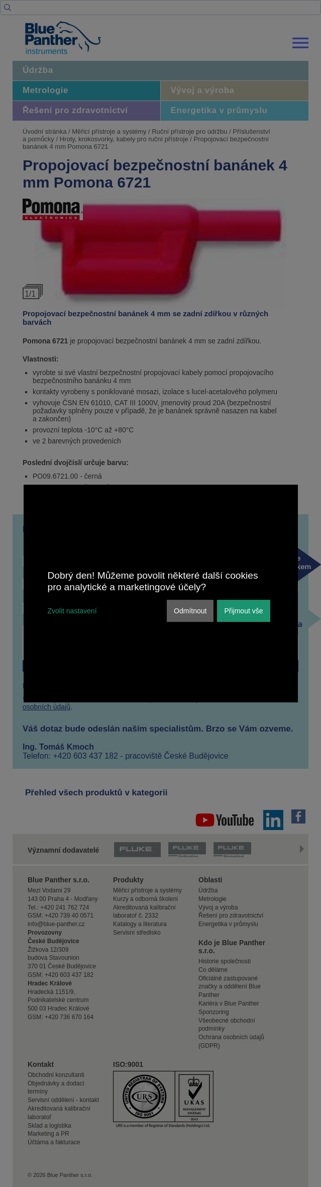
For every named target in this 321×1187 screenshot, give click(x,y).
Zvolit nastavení (72, 611)
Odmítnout (190, 611)
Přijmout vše (243, 611)
